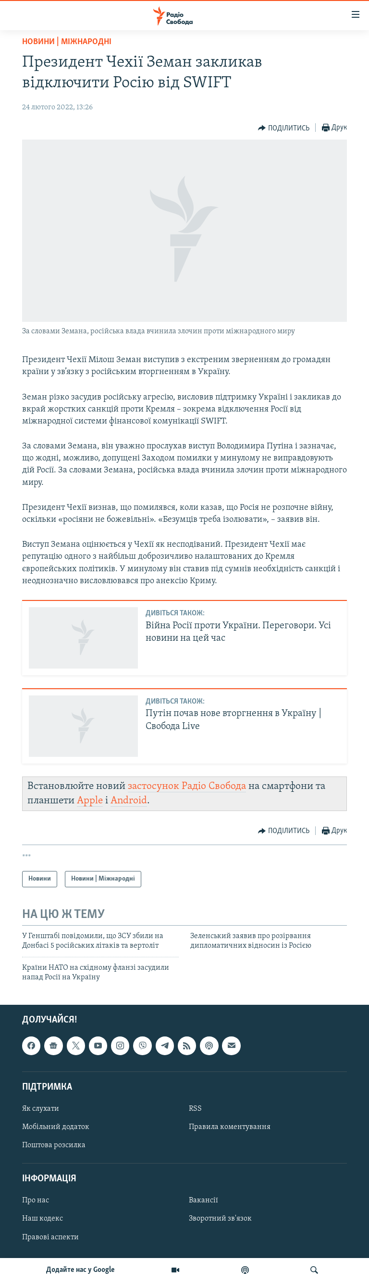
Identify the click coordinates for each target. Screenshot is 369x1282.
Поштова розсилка (54, 1145)
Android (129, 801)
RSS (195, 1108)
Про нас (35, 1200)
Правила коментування (230, 1127)
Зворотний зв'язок (220, 1219)
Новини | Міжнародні (66, 42)
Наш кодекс (42, 1219)
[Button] (283, 128)
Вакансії (203, 1200)
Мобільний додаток (55, 1127)
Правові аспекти (50, 1237)
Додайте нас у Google (80, 1270)
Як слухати (40, 1108)
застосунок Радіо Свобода (187, 786)
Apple (90, 801)
